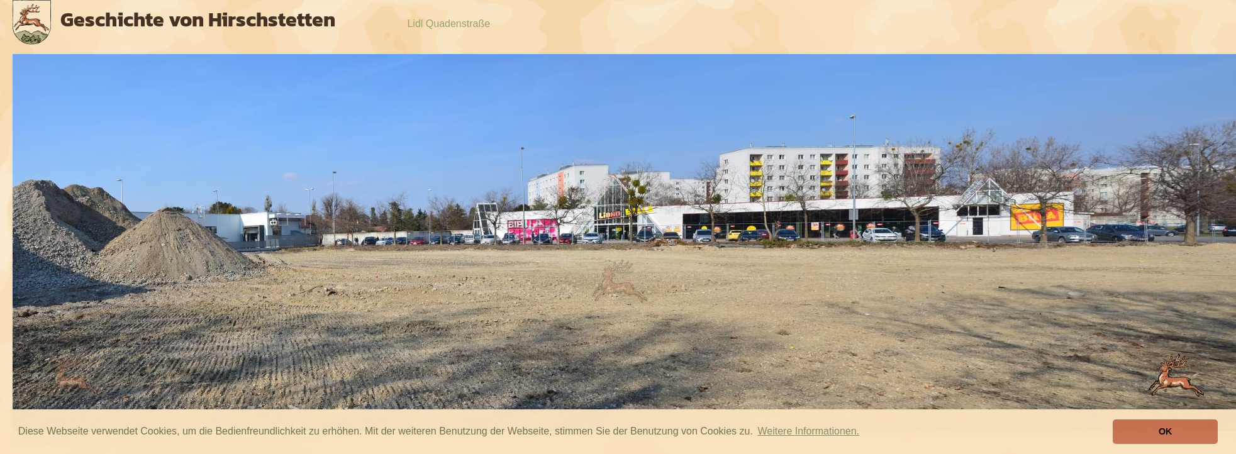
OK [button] (1165, 431)
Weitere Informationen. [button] (808, 431)
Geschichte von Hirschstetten (197, 19)
